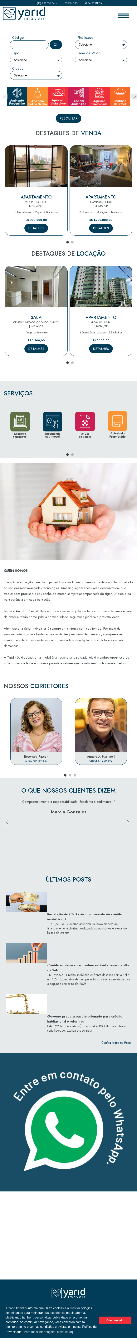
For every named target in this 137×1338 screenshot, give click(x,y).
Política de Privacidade (68, 1287)
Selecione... (87, 44)
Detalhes (36, 228)
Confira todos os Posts (116, 995)
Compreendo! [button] (115, 1320)
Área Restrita (92, 3)
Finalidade (85, 37)
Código (18, 37)
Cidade (17, 68)
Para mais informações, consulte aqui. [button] (50, 1332)
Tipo (15, 53)
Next (129, 837)
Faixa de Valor (88, 53)
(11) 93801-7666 (46, 3)
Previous (8, 837)
